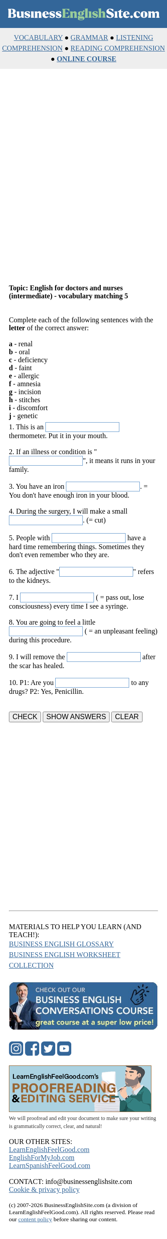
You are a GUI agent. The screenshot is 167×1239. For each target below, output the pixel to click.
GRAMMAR (89, 37)
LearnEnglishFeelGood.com (49, 1149)
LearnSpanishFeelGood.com (49, 1165)
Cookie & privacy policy (44, 1189)
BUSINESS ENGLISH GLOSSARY (61, 944)
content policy (35, 1219)
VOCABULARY (38, 37)
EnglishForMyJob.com (41, 1157)
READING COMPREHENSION (117, 48)
